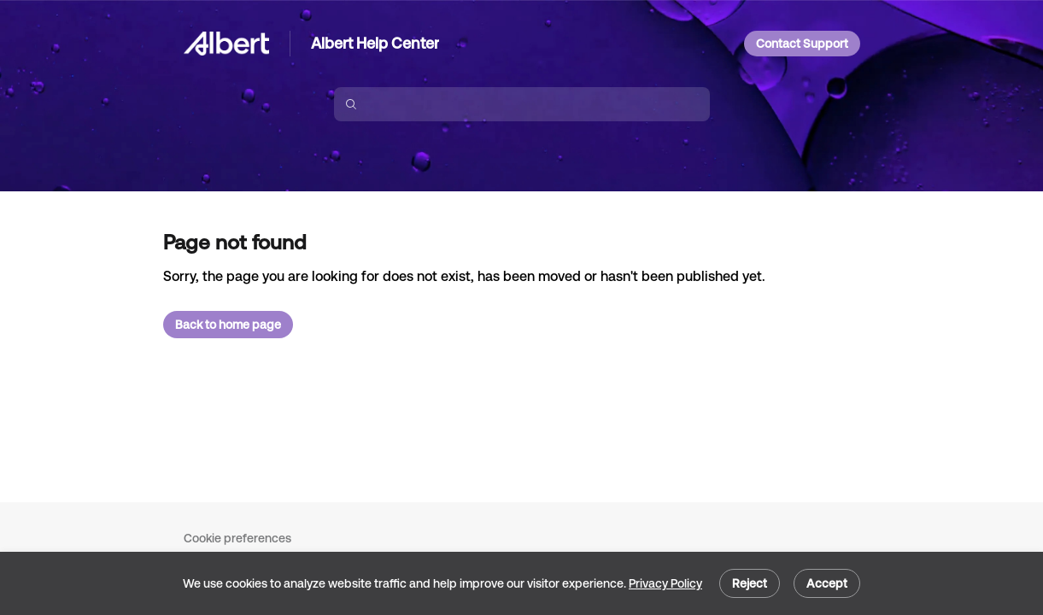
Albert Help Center (375, 43)
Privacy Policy (665, 583)
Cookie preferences (237, 538)
